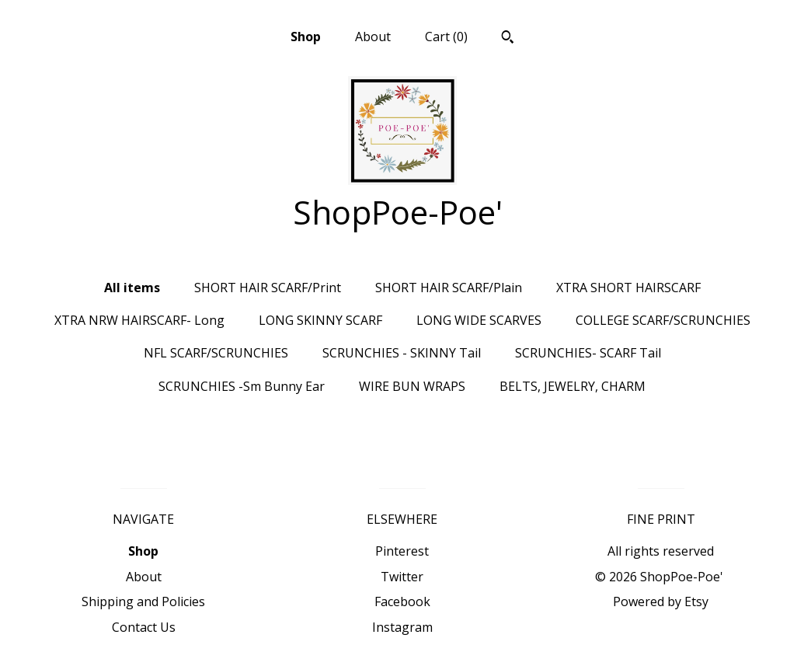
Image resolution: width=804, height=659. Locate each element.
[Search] (507, 38)
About (373, 36)
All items (132, 287)
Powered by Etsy (660, 601)
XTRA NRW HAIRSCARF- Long (139, 320)
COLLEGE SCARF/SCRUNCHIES (663, 320)
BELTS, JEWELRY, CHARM (572, 386)
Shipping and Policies (143, 601)
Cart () (446, 36)
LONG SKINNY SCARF (320, 320)
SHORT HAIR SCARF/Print (267, 287)
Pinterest (402, 551)
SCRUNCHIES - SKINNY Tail (401, 352)
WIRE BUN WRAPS (412, 386)
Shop (306, 36)
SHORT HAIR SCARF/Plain (448, 287)
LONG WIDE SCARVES (478, 320)
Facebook (402, 601)
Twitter (402, 576)
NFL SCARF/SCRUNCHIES (216, 352)
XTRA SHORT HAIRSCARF (628, 287)
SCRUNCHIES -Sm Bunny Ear (241, 386)
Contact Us (144, 627)
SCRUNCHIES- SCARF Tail (588, 352)
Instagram (402, 627)
